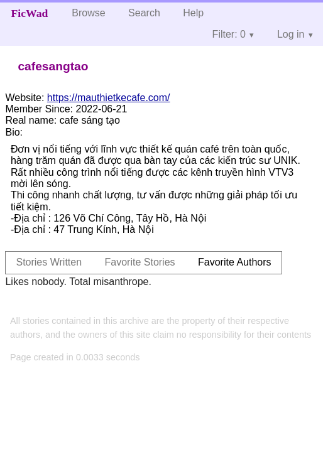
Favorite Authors (234, 262)
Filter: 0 (229, 34)
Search (144, 13)
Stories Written (49, 262)
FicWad (29, 13)
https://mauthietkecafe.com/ (108, 97)
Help (193, 13)
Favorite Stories (140, 262)
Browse (88, 13)
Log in (291, 34)
